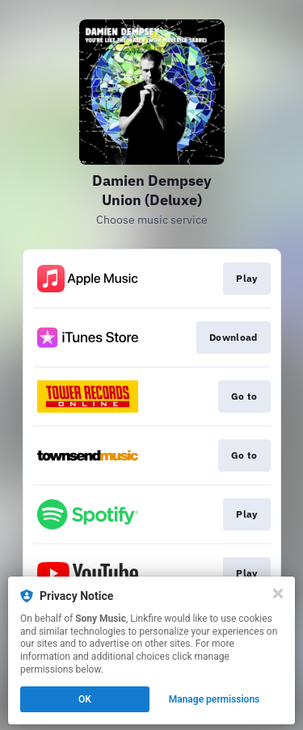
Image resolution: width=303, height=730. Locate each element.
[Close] (278, 593)
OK (84, 699)
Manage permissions (214, 699)
